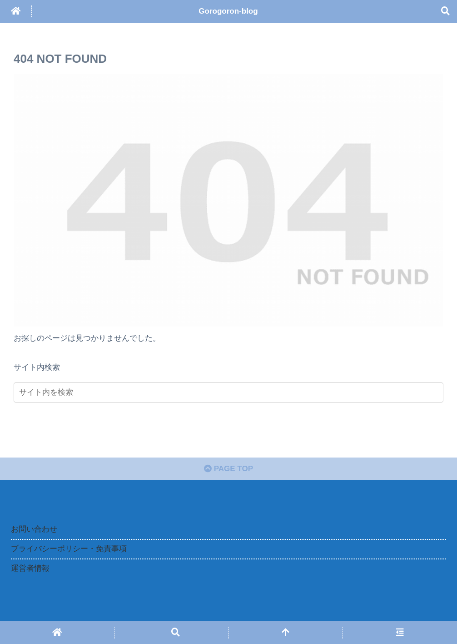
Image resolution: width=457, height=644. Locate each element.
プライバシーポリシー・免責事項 (69, 548)
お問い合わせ (34, 529)
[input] (228, 392)
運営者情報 (30, 568)
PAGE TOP (228, 468)
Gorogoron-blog (228, 11)
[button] (429, 392)
